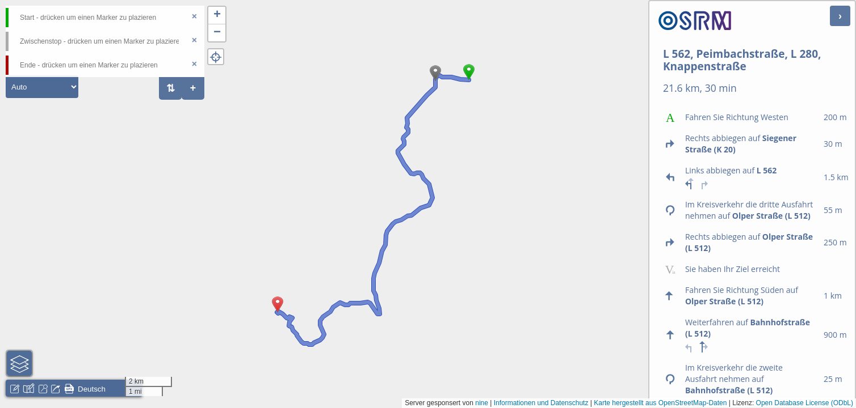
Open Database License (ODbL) (804, 403)
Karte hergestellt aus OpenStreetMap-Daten (660, 403)
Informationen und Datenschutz (541, 403)
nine (481, 403)
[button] (469, 80)
